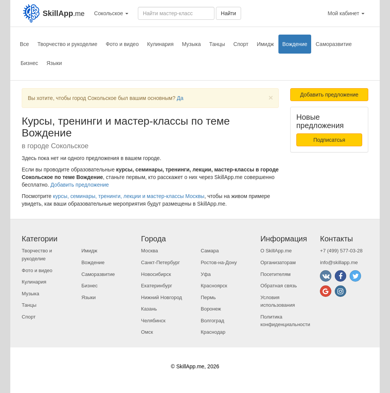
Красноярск (214, 285)
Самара (210, 251)
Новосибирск (156, 274)
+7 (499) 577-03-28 (341, 251)
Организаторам (278, 262)
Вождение (294, 44)
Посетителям (276, 274)
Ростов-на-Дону (219, 262)
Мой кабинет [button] (346, 13)
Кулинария (160, 44)
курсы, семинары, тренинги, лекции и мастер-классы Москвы (129, 196)
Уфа (206, 274)
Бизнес (29, 63)
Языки (54, 63)
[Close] (271, 97)
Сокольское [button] (111, 13)
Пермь (208, 297)
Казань (149, 309)
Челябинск (153, 320)
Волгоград (212, 320)
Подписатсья (329, 140)
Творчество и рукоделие (67, 44)
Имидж (265, 44)
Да (180, 98)
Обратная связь (279, 285)
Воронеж (211, 309)
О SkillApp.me (276, 251)
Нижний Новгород (161, 297)
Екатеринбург (156, 285)
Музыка (191, 44)
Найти (228, 13)
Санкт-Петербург (160, 262)
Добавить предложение (80, 185)
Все (24, 44)
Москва (149, 251)
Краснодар (213, 332)
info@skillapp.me (339, 262)
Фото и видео (122, 44)
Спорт (240, 44)
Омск (147, 332)
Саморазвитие (334, 44)
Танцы (217, 44)
